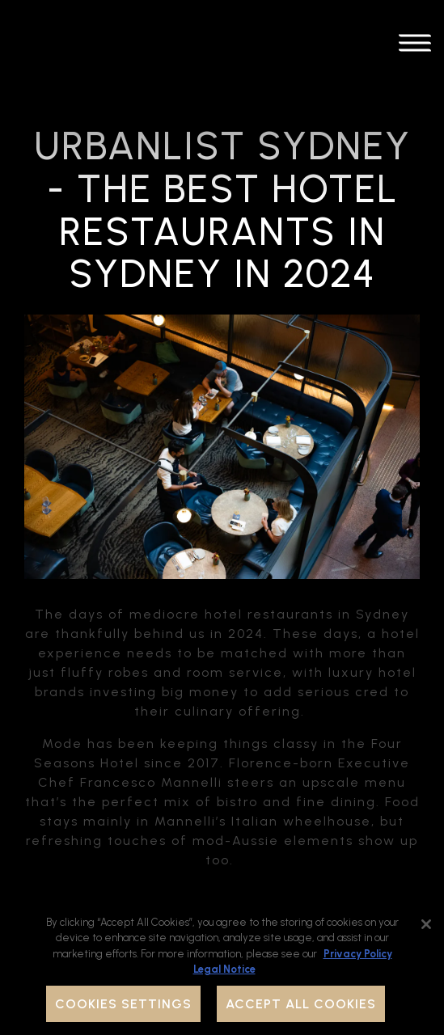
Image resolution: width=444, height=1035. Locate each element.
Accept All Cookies (301, 1004)
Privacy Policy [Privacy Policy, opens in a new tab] (357, 954)
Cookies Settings (123, 1004)
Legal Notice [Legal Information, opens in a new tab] (224, 969)
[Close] (426, 924)
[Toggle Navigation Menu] (415, 46)
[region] (222, 966)
